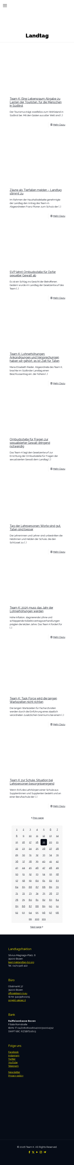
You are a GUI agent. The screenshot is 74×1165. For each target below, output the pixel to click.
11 (37, 835)
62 (50, 880)
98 (57, 912)
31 (30, 855)
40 (43, 861)
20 (50, 842)
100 (37, 919)
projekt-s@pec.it (17, 1000)
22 (17, 848)
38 (30, 861)
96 (43, 912)
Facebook (13, 1052)
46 (37, 867)
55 (50, 874)
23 (23, 848)
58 (23, 880)
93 (23, 912)
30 (23, 855)
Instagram (13, 1055)
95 (37, 912)
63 (57, 880)
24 (30, 848)
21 (57, 842)
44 (23, 867)
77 (57, 893)
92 (16, 912)
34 (50, 855)
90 (50, 906)
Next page (37, 927)
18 (37, 842)
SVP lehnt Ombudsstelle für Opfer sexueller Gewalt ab (33, 273)
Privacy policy (15, 1075)
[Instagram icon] (40, 1152)
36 (16, 861)
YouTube (13, 1062)
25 (37, 848)
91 (57, 906)
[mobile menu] (5, 5)
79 (23, 899)
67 (37, 887)
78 (16, 899)
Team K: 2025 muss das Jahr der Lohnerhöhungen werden (31, 609)
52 (30, 874)
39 (37, 861)
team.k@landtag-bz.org (21, 962)
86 (23, 906)
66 (30, 887)
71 (17, 893)
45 (30, 867)
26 (43, 848)
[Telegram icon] (44, 1152)
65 (23, 887)
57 (17, 880)
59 (30, 880)
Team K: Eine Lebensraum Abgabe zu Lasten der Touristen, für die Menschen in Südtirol (36, 102)
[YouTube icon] (37, 1152)
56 (57, 874)
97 (50, 912)
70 (57, 887)
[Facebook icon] (29, 1152)
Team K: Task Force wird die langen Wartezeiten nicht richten (33, 700)
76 (50, 893)
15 (17, 842)
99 (30, 919)
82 (43, 899)
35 (57, 855)
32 (37, 855)
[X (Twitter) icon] (33, 1152)
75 (44, 893)
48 (50, 867)
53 (37, 874)
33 (44, 855)
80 (30, 899)
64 (16, 887)
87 (30, 906)
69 (50, 887)
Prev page (37, 817)
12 (44, 835)
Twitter (12, 1059)
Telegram (13, 1066)
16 (23, 842)
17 (30, 842)
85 (16, 906)
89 (43, 906)
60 (37, 880)
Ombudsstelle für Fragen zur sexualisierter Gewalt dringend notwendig (30, 443)
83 (50, 899)
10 (30, 835)
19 (44, 842)
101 (44, 919)
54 (43, 874)
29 (16, 855)
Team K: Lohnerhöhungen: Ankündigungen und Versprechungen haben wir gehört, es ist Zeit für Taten (34, 357)
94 (30, 912)
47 (43, 867)
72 (23, 893)
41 (50, 861)
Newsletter (14, 1072)
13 (50, 835)
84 (57, 899)
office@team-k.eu (17, 993)
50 (16, 874)
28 (57, 848)
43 (16, 867)
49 (57, 867)
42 (57, 861)
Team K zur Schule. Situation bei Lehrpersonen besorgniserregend (32, 781)
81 (37, 899)
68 (43, 887)
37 (23, 861)
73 (30, 893)
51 (23, 874)
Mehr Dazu (59, 124)
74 (37, 893)
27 (50, 848)
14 (57, 835)
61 (43, 880)
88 (37, 906)
